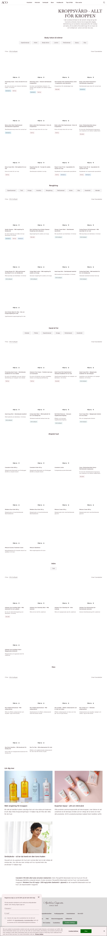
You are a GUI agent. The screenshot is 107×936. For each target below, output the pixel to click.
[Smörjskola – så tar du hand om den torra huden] (28, 845)
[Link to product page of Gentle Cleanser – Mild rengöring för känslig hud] (16, 222)
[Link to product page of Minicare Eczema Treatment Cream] (16, 540)
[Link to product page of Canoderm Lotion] (66, 460)
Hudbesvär (60, 2)
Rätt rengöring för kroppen (15, 813)
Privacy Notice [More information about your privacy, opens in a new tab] (39, 934)
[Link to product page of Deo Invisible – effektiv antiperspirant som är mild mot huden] (66, 700)
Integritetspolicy (19, 920)
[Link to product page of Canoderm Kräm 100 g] (41, 460)
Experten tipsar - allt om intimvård (69, 813)
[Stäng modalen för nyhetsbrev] (38, 897)
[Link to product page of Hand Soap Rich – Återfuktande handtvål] (66, 264)
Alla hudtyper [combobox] (13, 59)
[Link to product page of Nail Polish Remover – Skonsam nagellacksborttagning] (66, 407)
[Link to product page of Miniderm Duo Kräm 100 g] (41, 502)
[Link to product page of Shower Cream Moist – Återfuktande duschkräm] (66, 222)
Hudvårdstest (71, 913)
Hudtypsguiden (59, 913)
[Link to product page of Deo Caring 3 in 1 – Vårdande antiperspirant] (90, 700)
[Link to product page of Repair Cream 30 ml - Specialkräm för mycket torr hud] (90, 160)
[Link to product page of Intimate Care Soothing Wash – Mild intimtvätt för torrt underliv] (16, 600)
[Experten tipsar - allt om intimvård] (79, 794)
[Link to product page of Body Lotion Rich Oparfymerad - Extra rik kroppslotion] (66, 118)
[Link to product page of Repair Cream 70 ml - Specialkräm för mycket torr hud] (66, 160)
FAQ (47, 918)
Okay (86, 931)
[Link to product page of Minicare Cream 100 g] (66, 502)
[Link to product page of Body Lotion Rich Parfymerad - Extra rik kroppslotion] (41, 118)
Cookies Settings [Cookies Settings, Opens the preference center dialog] (73, 931)
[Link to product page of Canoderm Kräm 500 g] (16, 460)
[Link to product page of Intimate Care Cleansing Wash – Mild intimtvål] (41, 600)
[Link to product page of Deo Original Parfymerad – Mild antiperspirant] (16, 700)
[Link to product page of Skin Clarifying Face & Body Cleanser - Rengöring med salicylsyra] (41, 222)
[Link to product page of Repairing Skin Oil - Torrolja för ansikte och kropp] (41, 160)
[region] (53, 931)
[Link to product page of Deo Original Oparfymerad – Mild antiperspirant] (41, 700)
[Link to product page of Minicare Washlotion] (41, 540)
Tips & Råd (69, 2)
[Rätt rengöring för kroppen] (28, 794)
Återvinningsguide (57, 918)
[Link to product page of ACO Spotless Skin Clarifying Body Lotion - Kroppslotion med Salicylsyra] (66, 74)
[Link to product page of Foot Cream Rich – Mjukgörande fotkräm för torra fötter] (90, 407)
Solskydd (45, 2)
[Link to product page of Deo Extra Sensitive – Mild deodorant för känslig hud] (16, 740)
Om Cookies (46, 922)
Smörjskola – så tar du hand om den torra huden (24, 864)
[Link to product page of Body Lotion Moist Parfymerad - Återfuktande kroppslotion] (90, 74)
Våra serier (78, 2)
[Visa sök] (104, 2)
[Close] (104, 931)
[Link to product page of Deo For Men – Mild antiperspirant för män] (41, 740)
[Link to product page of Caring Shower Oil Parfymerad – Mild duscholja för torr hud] (90, 222)
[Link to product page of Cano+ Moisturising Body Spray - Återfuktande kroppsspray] (90, 118)
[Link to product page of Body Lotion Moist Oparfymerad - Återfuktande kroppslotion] (16, 118)
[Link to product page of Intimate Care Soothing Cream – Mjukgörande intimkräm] (16, 642)
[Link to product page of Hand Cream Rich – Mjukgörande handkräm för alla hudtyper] (90, 365)
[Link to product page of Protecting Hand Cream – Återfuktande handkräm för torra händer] (16, 365)
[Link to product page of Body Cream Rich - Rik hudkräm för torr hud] (16, 160)
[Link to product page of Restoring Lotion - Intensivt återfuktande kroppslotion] (41, 74)
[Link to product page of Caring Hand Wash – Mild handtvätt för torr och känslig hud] (90, 264)
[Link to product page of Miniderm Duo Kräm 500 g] (16, 502)
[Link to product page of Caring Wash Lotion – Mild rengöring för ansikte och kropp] (41, 264)
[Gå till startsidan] (4, 2)
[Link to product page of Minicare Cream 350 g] (90, 502)
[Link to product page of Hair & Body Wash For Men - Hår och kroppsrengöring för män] (16, 304)
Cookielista (56, 922)
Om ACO (80, 913)
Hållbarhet (69, 918)
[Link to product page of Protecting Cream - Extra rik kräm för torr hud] (16, 74)
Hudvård (29, 2)
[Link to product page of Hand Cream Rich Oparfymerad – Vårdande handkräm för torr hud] (66, 365)
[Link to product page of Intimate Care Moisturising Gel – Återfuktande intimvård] (90, 600)
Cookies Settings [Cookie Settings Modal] (70, 922)
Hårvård (37, 2)
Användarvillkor (28, 920)
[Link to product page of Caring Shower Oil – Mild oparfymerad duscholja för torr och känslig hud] (16, 264)
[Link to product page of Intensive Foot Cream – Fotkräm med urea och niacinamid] (41, 365)
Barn (52, 2)
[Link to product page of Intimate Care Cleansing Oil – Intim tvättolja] (66, 600)
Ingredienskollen (46, 913)
